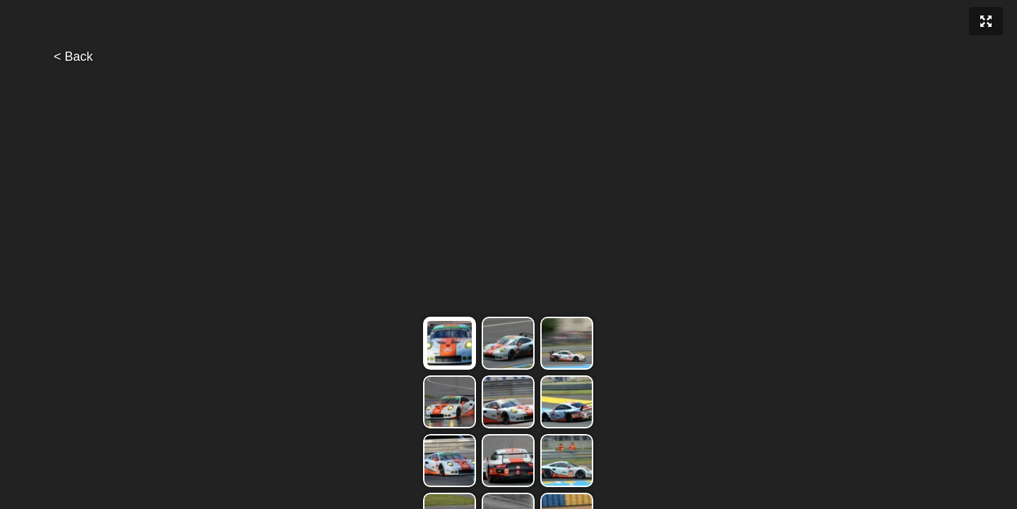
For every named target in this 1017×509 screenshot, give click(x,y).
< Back (73, 56)
